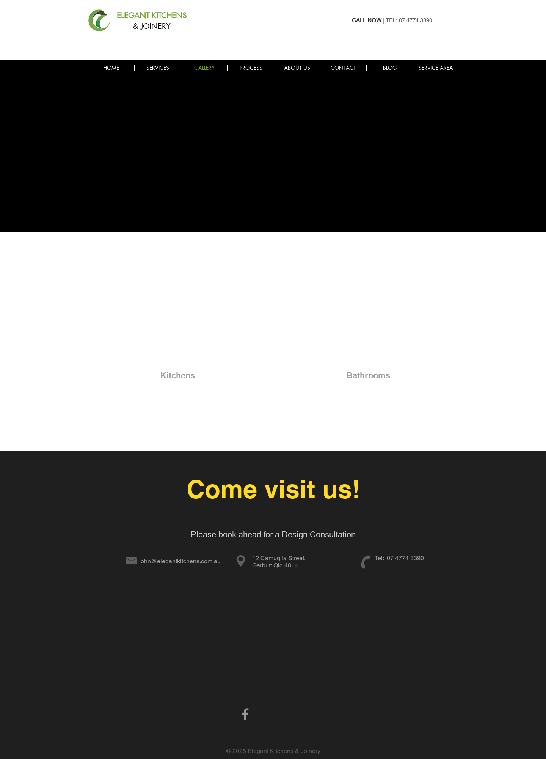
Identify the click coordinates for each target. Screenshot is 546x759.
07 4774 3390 (415, 20)
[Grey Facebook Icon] (245, 714)
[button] (436, 68)
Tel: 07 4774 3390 (399, 558)
